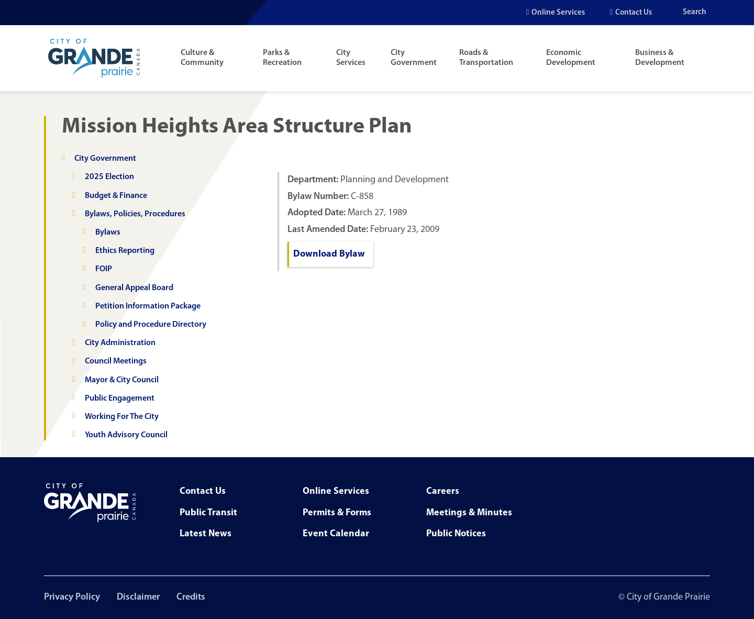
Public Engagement (119, 398)
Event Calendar (336, 534)
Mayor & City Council (122, 380)
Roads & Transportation (486, 58)
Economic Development (570, 58)
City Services (350, 58)
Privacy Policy (72, 597)
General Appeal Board (134, 288)
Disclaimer (138, 597)
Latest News (205, 534)
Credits (190, 597)
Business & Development (659, 58)
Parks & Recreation (282, 58)
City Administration (120, 343)
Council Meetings (116, 361)
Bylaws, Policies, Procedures (135, 214)
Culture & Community (202, 58)
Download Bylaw (329, 254)
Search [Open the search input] (694, 12)
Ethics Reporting (124, 251)
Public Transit (208, 513)
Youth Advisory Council (126, 435)
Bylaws (107, 232)
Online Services (558, 13)
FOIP (103, 269)
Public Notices (456, 534)
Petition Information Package (148, 306)
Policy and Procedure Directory (150, 324)
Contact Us (633, 13)
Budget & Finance (116, 196)
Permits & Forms (337, 513)
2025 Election (109, 177)
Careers (442, 491)
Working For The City (122, 417)
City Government (414, 58)
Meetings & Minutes (469, 513)
